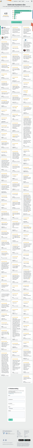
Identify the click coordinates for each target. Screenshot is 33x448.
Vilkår (25, 434)
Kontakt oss (26, 433)
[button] (31, 1)
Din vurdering (10, 403)
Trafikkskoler (19, 434)
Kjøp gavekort (19, 433)
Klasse (9, 406)
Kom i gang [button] (28, 1)
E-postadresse (10, 399)
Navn (9, 395)
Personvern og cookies (26, 436)
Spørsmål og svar (26, 432)
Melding (9, 410)
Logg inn (23, 1)
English (20, 1)
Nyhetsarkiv (18, 432)
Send (11, 419)
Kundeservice (16, 1)
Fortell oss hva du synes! (16, 22)
